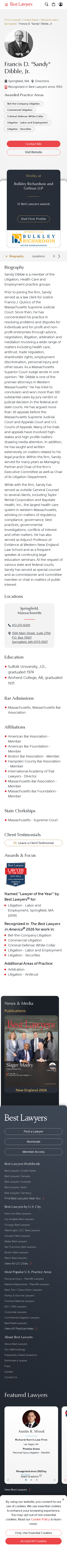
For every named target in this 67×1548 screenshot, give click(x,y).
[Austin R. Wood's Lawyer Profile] (31, 1423)
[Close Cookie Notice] (63, 1499)
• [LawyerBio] (31, 1480)
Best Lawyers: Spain (15, 1187)
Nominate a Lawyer (15, 1360)
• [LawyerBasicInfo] (26, 1480)
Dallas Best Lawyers (15, 1241)
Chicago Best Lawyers (17, 1224)
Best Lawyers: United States (20, 1170)
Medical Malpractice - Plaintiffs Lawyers (26, 1284)
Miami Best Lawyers (15, 1257)
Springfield (10, 23)
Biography (16, 256)
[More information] (40, 1475)
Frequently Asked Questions (20, 1355)
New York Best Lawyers (17, 1213)
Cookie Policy (40, 1519)
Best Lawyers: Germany (17, 1192)
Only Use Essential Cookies (33, 1533)
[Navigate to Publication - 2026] (31, 1054)
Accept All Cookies (33, 1541)
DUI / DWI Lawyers (15, 1306)
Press (7, 1366)
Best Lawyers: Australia (17, 1181)
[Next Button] (55, 1445)
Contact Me (33, 144)
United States (30, 19)
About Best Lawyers (15, 1343)
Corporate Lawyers (15, 1312)
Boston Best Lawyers (16, 1252)
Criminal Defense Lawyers (19, 1301)
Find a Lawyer (12, 19)
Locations (38, 256)
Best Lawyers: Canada (17, 1176)
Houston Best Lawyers (17, 1235)
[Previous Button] (7, 1445)
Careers (8, 1371)
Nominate (33, 1141)
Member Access (33, 1152)
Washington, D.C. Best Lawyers (22, 1230)
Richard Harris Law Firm (31, 1439)
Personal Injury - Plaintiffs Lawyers (24, 1278)
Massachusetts (49, 19)
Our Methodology (14, 1349)
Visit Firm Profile (33, 219)
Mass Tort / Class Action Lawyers (23, 1289)
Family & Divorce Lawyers (19, 1295)
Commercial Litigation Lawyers (21, 1317)
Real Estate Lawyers (15, 1323)
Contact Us (10, 1377)
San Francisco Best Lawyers (20, 1246)
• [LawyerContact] (37, 1480)
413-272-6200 (21, 625)
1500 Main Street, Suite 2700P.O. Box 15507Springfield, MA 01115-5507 (31, 638)
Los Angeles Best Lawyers (19, 1219)
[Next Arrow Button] (59, 256)
